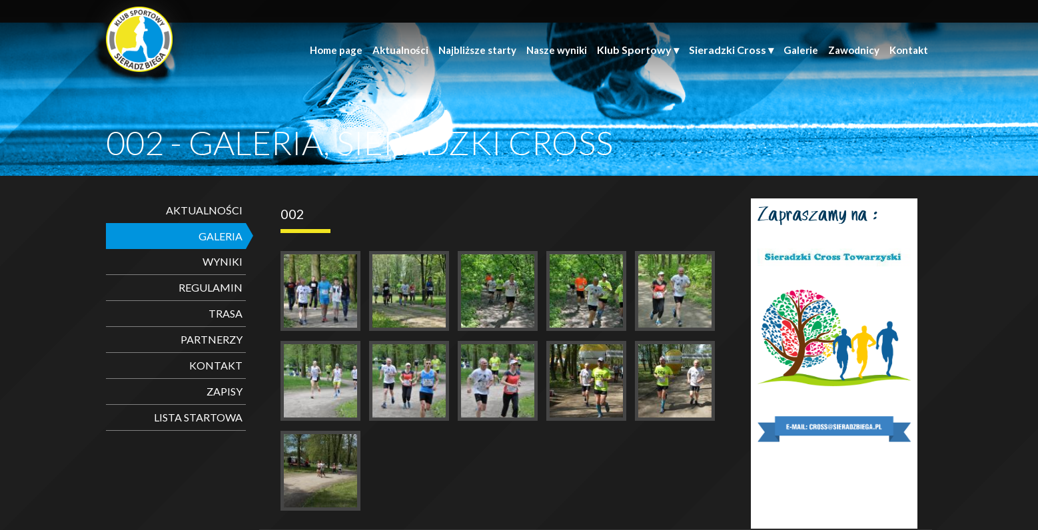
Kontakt (908, 50)
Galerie (800, 50)
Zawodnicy (853, 50)
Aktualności (400, 50)
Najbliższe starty (477, 50)
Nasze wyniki (556, 50)
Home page (336, 50)
